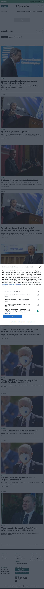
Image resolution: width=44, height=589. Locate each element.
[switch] (38, 294)
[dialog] (22, 294)
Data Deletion (13, 322)
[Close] (40, 267)
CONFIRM (13, 316)
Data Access (22, 322)
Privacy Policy (30, 322)
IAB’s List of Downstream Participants (11, 284)
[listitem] (22, 291)
